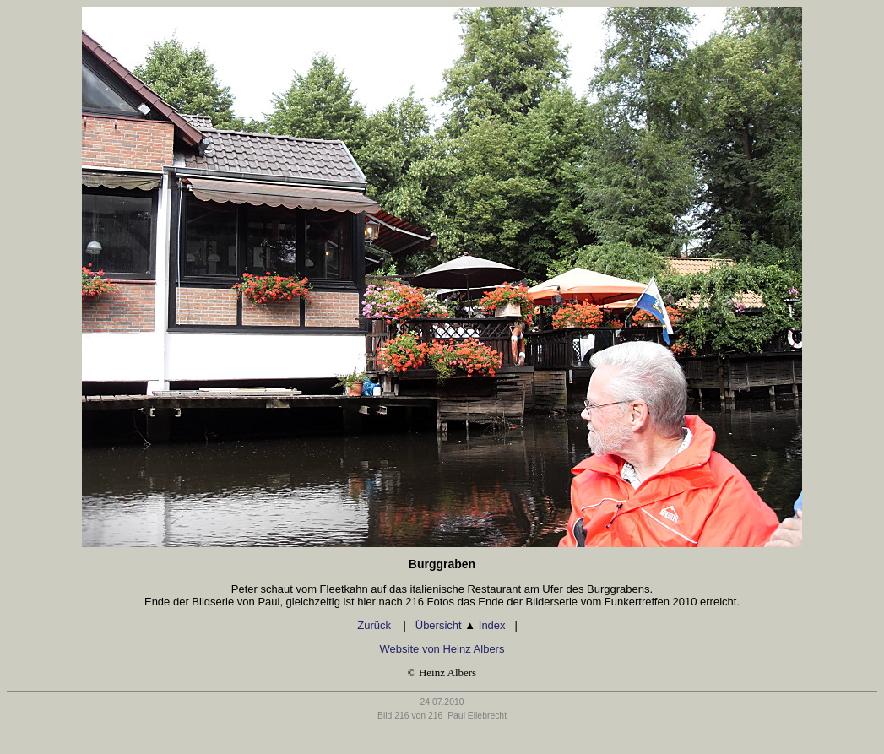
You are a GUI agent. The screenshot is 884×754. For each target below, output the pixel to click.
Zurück (375, 625)
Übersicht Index (460, 625)
